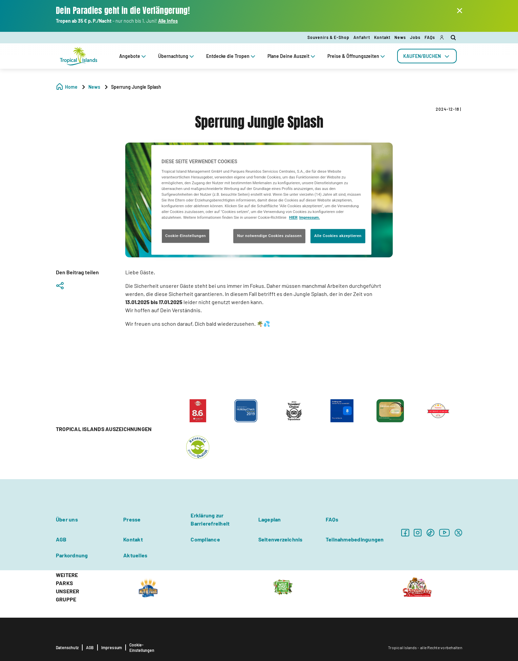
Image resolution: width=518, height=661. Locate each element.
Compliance (205, 539)
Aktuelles (135, 555)
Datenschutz (67, 647)
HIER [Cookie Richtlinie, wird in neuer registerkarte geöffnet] (293, 217)
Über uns (67, 519)
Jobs (415, 37)
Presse (132, 519)
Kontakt (382, 37)
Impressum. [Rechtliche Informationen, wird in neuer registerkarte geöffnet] (309, 217)
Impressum (111, 647)
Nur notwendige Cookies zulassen (269, 236)
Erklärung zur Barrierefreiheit (210, 519)
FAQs (430, 37)
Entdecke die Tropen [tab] (231, 56)
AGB (61, 539)
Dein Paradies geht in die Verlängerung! (123, 11)
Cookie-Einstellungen (141, 647)
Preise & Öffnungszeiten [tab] (356, 56)
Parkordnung (72, 555)
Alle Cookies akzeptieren (338, 236)
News (400, 37)
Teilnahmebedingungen (355, 539)
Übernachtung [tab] (176, 56)
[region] (261, 200)
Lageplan (269, 519)
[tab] (427, 56)
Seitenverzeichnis (280, 539)
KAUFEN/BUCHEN (427, 56)
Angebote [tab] (133, 56)
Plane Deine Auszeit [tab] (292, 56)
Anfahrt (361, 37)
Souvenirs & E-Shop (328, 37)
